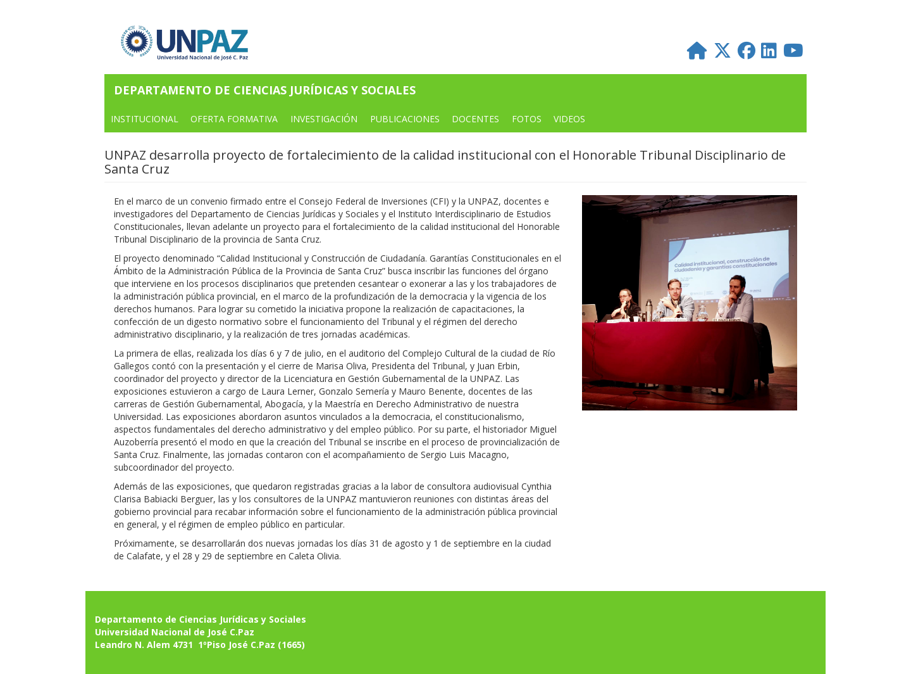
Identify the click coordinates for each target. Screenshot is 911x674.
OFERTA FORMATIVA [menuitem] (234, 119)
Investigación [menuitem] (323, 119)
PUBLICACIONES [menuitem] (405, 119)
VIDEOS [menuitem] (569, 119)
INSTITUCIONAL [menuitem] (144, 119)
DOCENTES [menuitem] (475, 119)
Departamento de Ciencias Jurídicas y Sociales (265, 90)
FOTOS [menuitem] (527, 119)
